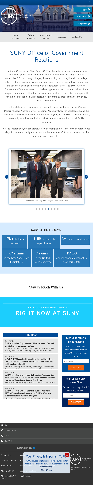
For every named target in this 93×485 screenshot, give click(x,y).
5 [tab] (49, 209)
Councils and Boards (46, 37)
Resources (61, 37)
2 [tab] (39, 209)
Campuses (84, 17)
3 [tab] (42, 209)
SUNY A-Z (6, 441)
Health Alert (25, 476)
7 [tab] (55, 209)
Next (86, 177)
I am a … (5, 436)
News (22, 455)
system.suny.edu (26, 447)
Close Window (46, 470)
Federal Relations (31, 37)
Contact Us (77, 37)
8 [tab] (58, 209)
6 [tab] (52, 209)
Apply (87, 10)
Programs (85, 24)
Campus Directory (8, 430)
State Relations (16, 37)
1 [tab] (36, 209)
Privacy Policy (46, 466)
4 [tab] (45, 209)
